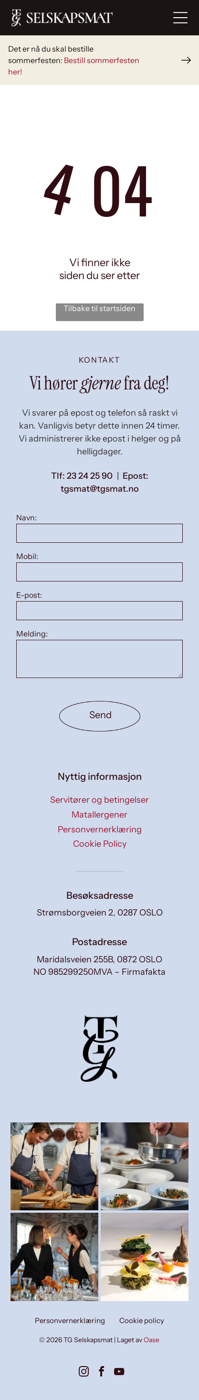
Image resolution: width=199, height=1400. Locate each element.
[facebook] (101, 1373)
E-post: (29, 595)
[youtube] (119, 1373)
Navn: (26, 517)
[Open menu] (180, 18)
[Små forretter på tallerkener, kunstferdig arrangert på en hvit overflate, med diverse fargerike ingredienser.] (145, 1257)
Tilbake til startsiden (99, 308)
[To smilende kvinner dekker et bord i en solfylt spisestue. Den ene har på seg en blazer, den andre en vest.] (54, 1257)
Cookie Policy (99, 844)
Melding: (32, 633)
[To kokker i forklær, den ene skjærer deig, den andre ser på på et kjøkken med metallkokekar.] (54, 1166)
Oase (151, 1339)
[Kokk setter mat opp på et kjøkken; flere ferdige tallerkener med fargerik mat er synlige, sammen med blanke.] (145, 1166)
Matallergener (99, 814)
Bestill (74, 60)
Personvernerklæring (100, 829)
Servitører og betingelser (99, 800)
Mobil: (27, 556)
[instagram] (84, 1373)
